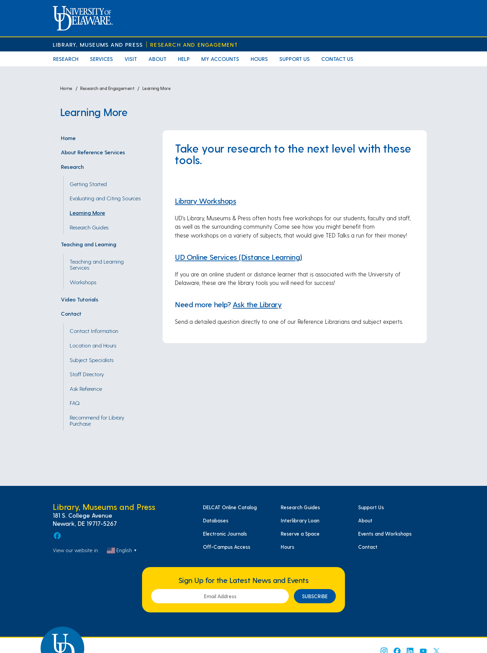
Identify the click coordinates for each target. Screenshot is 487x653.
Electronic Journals (225, 534)
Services (101, 58)
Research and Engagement (194, 44)
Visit (130, 58)
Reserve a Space (300, 534)
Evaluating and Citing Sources (105, 198)
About (157, 58)
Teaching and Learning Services (97, 264)
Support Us (294, 58)
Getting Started (88, 183)
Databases (215, 520)
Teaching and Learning (88, 244)
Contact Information (94, 330)
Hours (259, 58)
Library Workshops (205, 200)
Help (184, 58)
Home (68, 137)
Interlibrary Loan (300, 520)
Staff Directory (87, 373)
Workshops (83, 281)
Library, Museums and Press (98, 44)
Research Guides (89, 227)
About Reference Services (93, 152)
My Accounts (220, 58)
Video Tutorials (79, 299)
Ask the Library (257, 304)
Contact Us (337, 58)
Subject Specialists (92, 359)
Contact (71, 313)
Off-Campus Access (226, 547)
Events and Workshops (385, 534)
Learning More (87, 212)
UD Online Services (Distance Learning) (238, 256)
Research (65, 58)
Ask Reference (86, 388)
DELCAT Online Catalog (230, 507)
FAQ (75, 402)
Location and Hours (93, 345)
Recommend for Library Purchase (97, 420)
